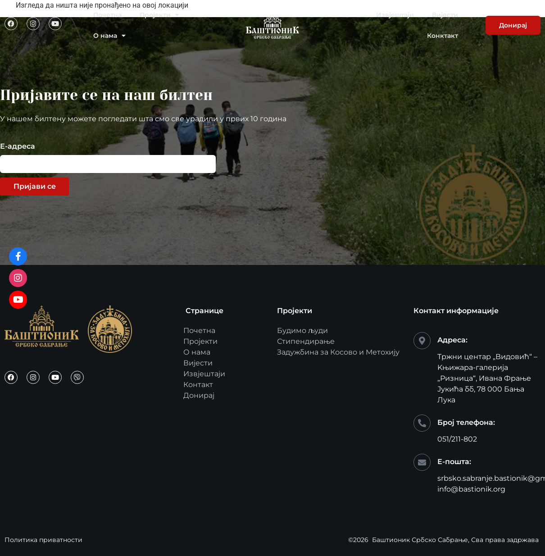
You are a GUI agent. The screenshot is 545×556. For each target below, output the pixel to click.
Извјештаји (395, 15)
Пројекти (159, 15)
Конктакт (442, 36)
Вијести (445, 15)
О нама (109, 35)
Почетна (107, 15)
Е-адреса (17, 146)
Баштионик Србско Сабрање (420, 540)
